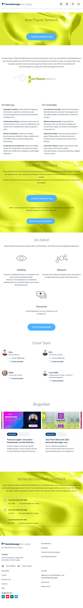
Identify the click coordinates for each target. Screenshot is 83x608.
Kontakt (44, 571)
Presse (4, 575)
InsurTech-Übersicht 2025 (42, 37)
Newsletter (5, 571)
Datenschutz (45, 586)
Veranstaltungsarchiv (48, 556)
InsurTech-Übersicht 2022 (17, 510)
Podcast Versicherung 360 (50, 552)
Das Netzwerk (46, 543)
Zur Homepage (16, 4)
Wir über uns (6, 579)
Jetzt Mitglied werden (41, 327)
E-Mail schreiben (16, 361)
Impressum (45, 582)
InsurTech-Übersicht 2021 (17, 520)
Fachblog (44, 548)
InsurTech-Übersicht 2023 (17, 500)
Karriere (5, 584)
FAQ (3, 588)
